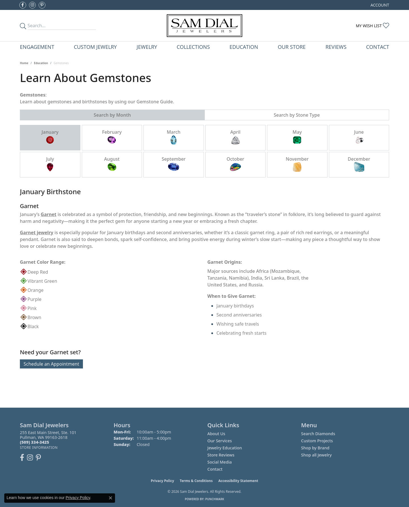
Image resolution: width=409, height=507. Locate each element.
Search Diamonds (318, 433)
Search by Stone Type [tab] (297, 115)
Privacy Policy (162, 480)
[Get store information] (39, 447)
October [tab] (235, 164)
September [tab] (173, 164)
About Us (216, 433)
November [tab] (297, 164)
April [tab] (235, 137)
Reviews (336, 46)
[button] (379, 5)
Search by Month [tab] (112, 115)
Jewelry (147, 46)
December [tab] (359, 164)
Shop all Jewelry (316, 455)
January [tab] (50, 137)
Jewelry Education (224, 448)
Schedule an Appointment (51, 364)
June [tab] (359, 137)
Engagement (37, 46)
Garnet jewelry (36, 232)
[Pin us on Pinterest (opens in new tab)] (42, 5)
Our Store (292, 46)
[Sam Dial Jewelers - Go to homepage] (204, 25)
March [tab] (173, 137)
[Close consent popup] (110, 498)
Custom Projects (317, 440)
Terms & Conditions (196, 480)
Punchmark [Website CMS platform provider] (214, 499)
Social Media (219, 462)
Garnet (48, 214)
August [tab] (112, 164)
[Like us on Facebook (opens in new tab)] (22, 5)
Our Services (219, 440)
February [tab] (112, 137)
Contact (377, 46)
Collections (193, 46)
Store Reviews (220, 455)
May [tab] (297, 137)
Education (243, 46)
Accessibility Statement (238, 480)
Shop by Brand (315, 448)
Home (24, 63)
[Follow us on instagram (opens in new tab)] (32, 5)
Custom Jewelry (95, 46)
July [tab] (50, 164)
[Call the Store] (34, 442)
